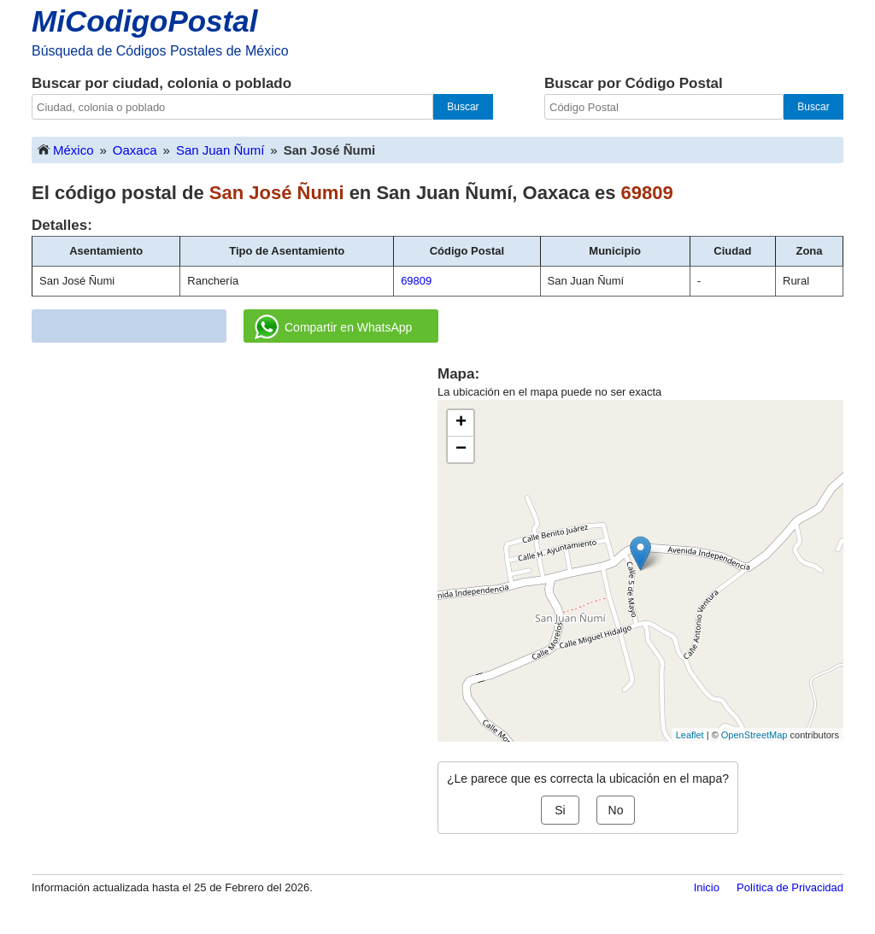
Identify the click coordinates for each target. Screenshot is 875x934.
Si (560, 810)
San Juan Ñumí (220, 150)
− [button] (461, 449)
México (65, 149)
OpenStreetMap (754, 735)
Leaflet (690, 735)
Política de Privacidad (790, 887)
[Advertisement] (235, 483)
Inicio (706, 887)
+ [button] (461, 423)
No (616, 810)
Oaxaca (135, 150)
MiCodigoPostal (144, 21)
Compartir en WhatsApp (333, 327)
